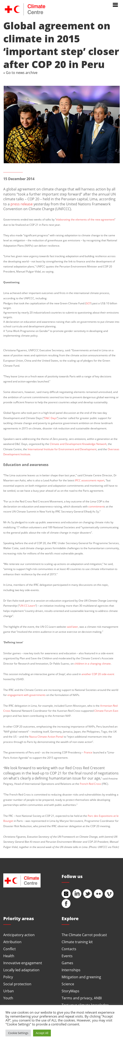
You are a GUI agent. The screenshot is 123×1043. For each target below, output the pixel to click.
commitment (96, 506)
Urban (8, 991)
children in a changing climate (92, 663)
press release (22, 204)
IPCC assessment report (89, 480)
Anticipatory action (19, 934)
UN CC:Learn (27, 605)
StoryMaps (70, 991)
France (88, 752)
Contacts (69, 948)
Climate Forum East (106, 710)
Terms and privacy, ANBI (82, 998)
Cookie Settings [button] (18, 1033)
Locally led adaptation (21, 970)
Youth (8, 998)
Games (67, 963)
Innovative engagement (22, 963)
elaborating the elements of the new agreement (85, 219)
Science (68, 984)
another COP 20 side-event (98, 674)
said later (72, 626)
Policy (8, 977)
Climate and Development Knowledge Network (78, 444)
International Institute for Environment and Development (62, 449)
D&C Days (50, 418)
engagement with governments (26, 695)
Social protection (17, 984)
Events (67, 955)
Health (8, 955)
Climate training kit (77, 941)
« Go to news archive (20, 72)
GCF (88, 303)
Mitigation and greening (81, 977)
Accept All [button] (42, 1033)
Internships (71, 970)
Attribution (12, 941)
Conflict (9, 948)
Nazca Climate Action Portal (46, 736)
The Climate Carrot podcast (84, 934)
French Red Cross (90, 783)
